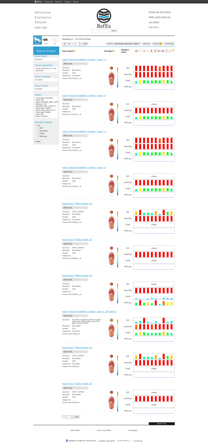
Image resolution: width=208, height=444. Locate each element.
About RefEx (75, 430)
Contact (67, 2)
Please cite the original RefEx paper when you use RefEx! (160, 17)
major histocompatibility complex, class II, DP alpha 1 (89, 311)
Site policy (110, 441)
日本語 (44, 27)
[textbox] (100, 30)
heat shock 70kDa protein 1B (77, 275)
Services (58, 2)
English (37, 27)
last (85, 44)
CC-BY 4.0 (138, 441)
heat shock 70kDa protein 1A (77, 203)
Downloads (169, 44)
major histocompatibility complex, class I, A (84, 59)
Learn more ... (154, 27)
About (75, 2)
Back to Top (161, 424)
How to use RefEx (104, 430)
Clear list (146, 44)
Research (49, 2)
